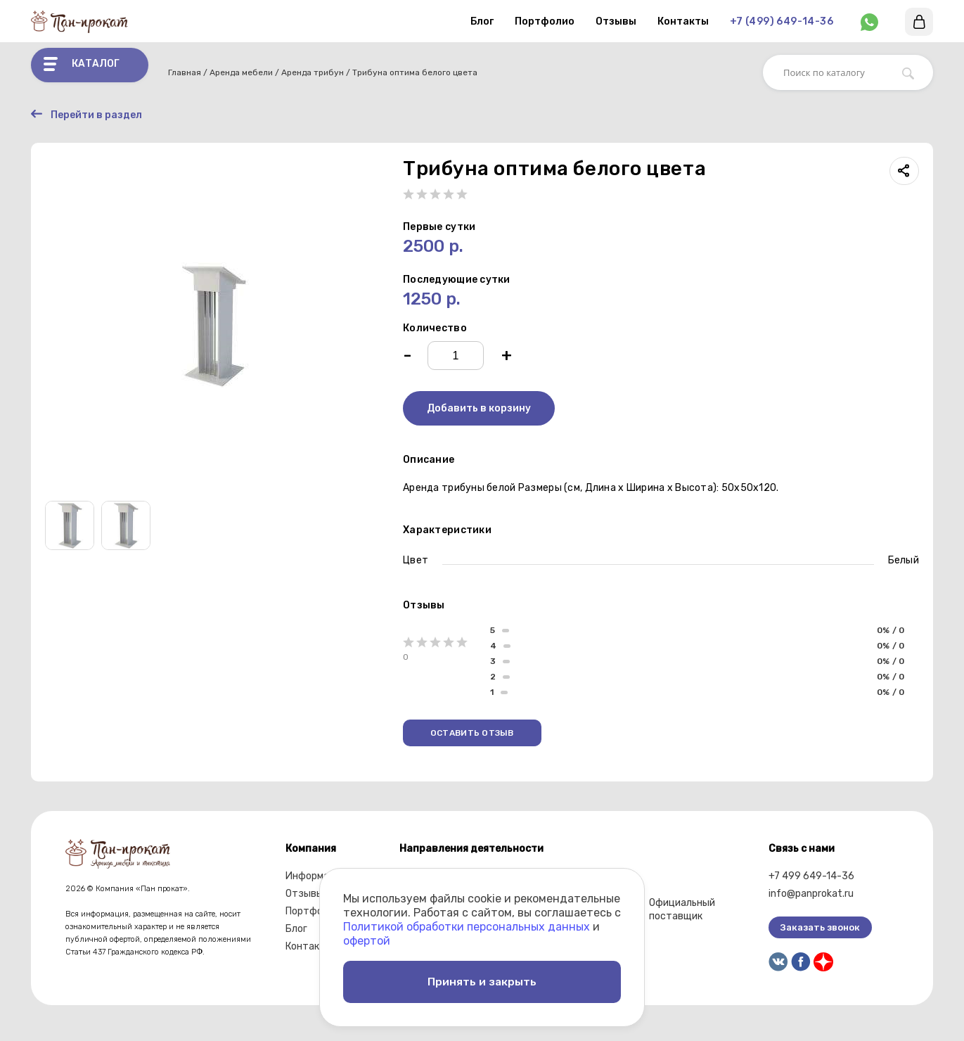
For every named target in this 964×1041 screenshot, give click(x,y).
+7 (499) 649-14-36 (781, 21)
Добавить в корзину (479, 409)
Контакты (683, 21)
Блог (482, 21)
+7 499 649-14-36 (811, 877)
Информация (315, 877)
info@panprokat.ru (811, 894)
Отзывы (616, 21)
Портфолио (544, 21)
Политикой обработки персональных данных (466, 924)
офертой (366, 938)
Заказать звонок (820, 928)
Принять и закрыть (482, 980)
